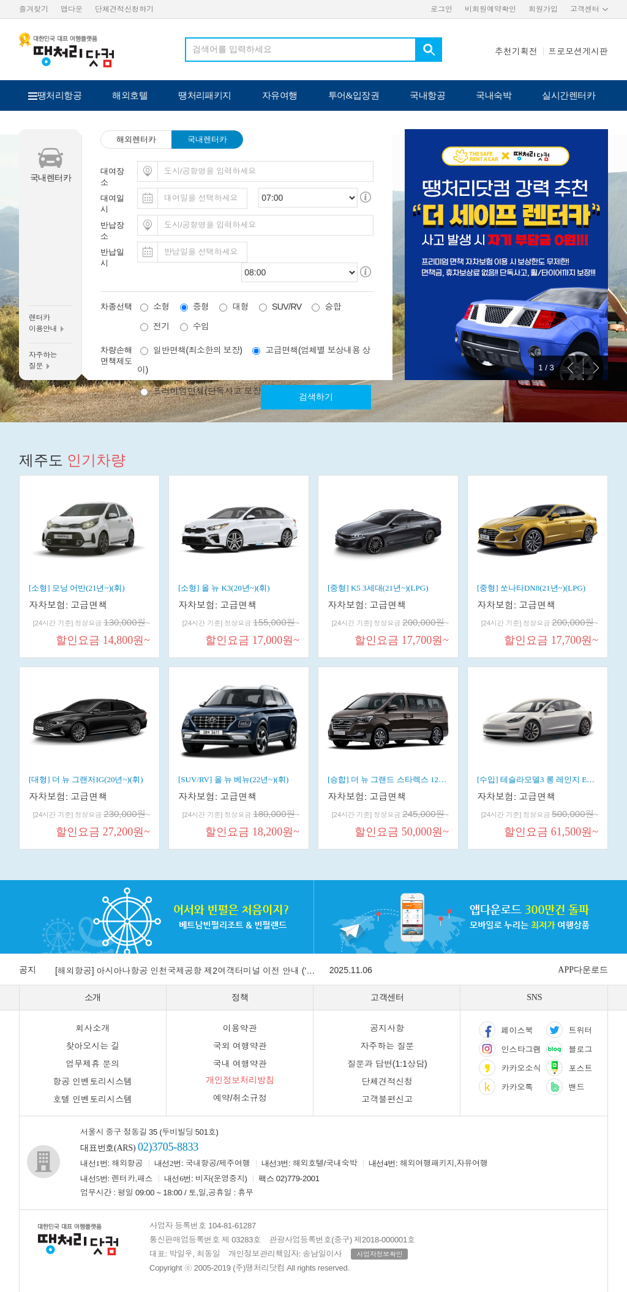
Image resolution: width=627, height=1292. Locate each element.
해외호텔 (130, 95)
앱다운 (72, 9)
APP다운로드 (583, 969)
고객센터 (584, 9)
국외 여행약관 (240, 1046)
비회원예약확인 (490, 9)
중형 (201, 307)
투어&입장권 (354, 95)
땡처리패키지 (204, 95)
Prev (570, 368)
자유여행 (280, 95)
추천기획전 (516, 51)
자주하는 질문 (387, 1046)
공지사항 (387, 1028)
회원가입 (543, 9)
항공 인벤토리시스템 (92, 1081)
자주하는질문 (43, 360)
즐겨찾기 (33, 9)
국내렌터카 (207, 139)
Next (596, 368)
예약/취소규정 (240, 1098)
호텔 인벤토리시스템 (92, 1099)
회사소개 (92, 1028)
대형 (240, 307)
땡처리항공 (59, 95)
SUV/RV (286, 307)
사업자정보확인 (379, 1254)
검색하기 (316, 396)
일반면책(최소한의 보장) (197, 350)
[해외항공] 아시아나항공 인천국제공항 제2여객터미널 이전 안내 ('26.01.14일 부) (186, 971)
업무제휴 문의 (92, 1064)
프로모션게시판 (578, 51)
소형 (161, 307)
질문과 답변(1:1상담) (387, 1064)
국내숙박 (493, 95)
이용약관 (240, 1028)
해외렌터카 (136, 139)
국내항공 (427, 95)
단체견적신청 (387, 1081)
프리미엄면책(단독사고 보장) (208, 391)
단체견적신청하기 (124, 9)
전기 (161, 326)
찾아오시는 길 (92, 1046)
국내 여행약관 (240, 1064)
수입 (201, 326)
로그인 (441, 9)
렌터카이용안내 (46, 323)
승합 (333, 307)
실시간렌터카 (568, 95)
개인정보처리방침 (240, 1080)
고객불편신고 (387, 1099)
